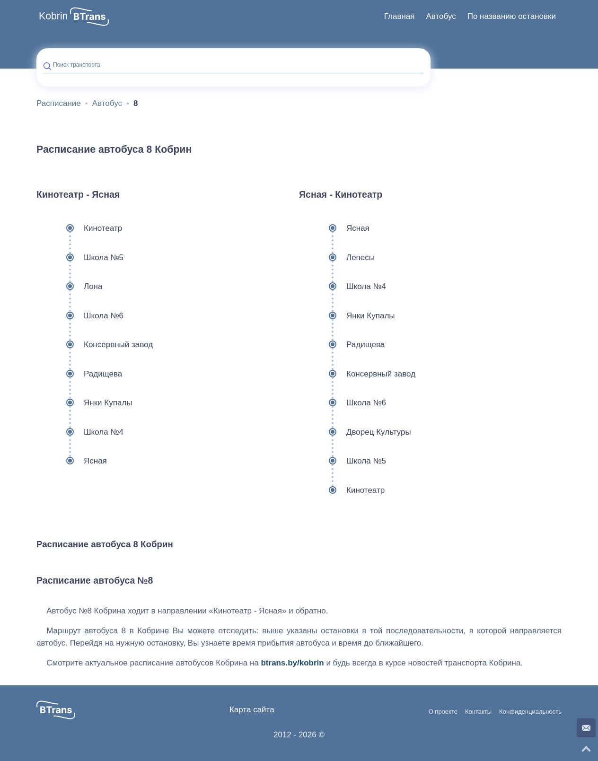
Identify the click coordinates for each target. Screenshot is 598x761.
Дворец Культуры (355, 432)
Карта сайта (251, 709)
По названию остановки (511, 16)
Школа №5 (79, 257)
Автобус (441, 16)
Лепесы (337, 257)
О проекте (443, 712)
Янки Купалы (84, 403)
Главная (399, 16)
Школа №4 (79, 432)
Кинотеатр (79, 228)
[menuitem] (399, 16)
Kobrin (53, 16)
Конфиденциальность (530, 712)
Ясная (71, 461)
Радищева (79, 374)
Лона (69, 286)
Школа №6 (79, 316)
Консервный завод (94, 345)
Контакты (478, 712)
